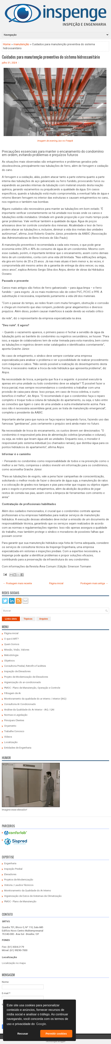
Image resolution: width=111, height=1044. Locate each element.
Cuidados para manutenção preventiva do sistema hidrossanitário (51, 56)
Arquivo (43, 619)
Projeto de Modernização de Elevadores (26, 676)
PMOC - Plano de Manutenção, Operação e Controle (32, 687)
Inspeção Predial (13, 868)
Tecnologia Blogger (55, 1041)
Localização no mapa (14, 963)
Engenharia (10, 863)
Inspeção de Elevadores (17, 671)
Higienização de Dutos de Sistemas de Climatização (33, 896)
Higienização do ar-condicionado (22, 682)
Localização (11, 742)
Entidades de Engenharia (17, 747)
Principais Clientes (14, 720)
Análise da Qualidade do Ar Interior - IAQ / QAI (29, 709)
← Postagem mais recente (17, 583)
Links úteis (11, 619)
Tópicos (28, 619)
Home (7, 44)
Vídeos (8, 736)
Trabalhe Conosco (14, 731)
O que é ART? (11, 638)
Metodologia (11, 655)
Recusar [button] (22, 1033)
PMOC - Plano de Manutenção (20, 901)
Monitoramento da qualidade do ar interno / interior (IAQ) (35, 698)
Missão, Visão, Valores (16, 649)
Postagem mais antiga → (94, 583)
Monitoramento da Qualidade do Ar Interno (27, 890)
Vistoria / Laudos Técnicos (18, 885)
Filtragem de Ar (12, 693)
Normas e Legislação (16, 714)
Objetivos (9, 660)
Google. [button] (41, 1024)
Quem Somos (11, 644)
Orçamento (10, 725)
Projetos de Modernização (18, 879)
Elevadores (10, 874)
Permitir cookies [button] (56, 1033)
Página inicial (56, 583)
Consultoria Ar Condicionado (20, 704)
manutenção (21, 44)
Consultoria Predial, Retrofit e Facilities (25, 665)
